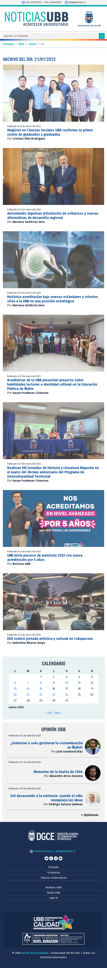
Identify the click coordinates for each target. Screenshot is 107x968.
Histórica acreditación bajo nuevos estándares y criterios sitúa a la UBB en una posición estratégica (52, 299)
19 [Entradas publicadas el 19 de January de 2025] (91, 688)
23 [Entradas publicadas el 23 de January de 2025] (53, 694)
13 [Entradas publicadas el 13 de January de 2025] (15, 688)
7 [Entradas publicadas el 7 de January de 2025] (28, 683)
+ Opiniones (89, 815)
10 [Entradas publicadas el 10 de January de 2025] (66, 683)
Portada (53, 867)
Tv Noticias (53, 872)
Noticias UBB (53, 887)
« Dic (49, 713)
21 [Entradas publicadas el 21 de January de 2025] (28, 694)
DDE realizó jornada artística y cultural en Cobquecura (50, 639)
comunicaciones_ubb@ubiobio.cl (52, 851)
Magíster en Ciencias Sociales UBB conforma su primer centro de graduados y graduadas (50, 132)
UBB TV (53, 898)
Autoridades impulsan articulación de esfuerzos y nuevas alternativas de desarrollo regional (52, 215)
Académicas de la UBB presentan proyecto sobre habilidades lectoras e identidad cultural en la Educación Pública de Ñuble (52, 384)
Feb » (57, 713)
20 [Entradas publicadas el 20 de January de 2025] (15, 694)
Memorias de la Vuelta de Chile (58, 772)
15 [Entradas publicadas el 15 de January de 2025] (40, 688)
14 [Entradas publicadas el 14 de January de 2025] (28, 688)
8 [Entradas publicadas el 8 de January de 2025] (41, 683)
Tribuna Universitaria (53, 877)
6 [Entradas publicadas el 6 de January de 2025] (15, 683)
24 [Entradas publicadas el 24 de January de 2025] (66, 694)
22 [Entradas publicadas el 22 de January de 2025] (40, 694)
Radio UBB (53, 892)
